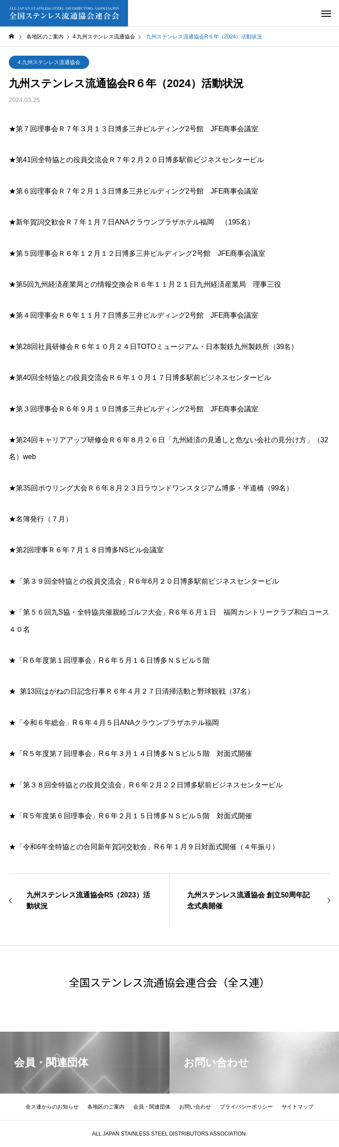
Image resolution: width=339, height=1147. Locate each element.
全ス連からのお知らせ (52, 1107)
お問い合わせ (195, 1107)
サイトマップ (297, 1107)
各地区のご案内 (105, 1107)
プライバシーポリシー (246, 1107)
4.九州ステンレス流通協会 (49, 62)
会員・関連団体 (151, 1107)
